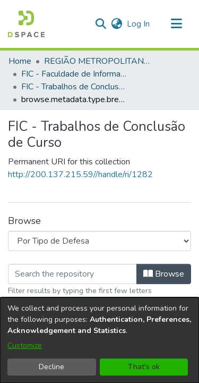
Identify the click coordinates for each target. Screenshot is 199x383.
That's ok (144, 367)
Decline (51, 367)
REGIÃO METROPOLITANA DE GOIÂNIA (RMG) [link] (97, 61)
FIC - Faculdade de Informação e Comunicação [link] (74, 74)
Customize (24, 345)
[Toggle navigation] (176, 24)
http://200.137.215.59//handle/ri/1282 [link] (80, 174)
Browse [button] (163, 274)
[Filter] (72, 274)
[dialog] (99, 340)
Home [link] (19, 61)
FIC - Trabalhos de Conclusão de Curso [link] (74, 87)
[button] (26, 24)
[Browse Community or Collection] (99, 241)
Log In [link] (139, 24)
